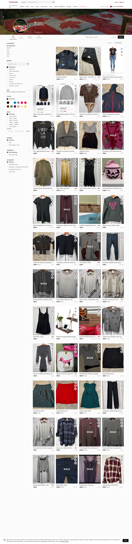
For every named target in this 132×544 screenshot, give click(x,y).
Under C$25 (11, 116)
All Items (10, 140)
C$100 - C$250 (12, 122)
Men (27, 6)
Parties (75, 6)
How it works (104, 6)
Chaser (10, 79)
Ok (125, 540)
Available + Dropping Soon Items (17, 167)
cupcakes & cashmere (14, 83)
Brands (69, 6)
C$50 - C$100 (12, 120)
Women (22, 6)
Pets (51, 6)
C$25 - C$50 (12, 118)
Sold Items (11, 172)
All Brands (11, 67)
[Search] (40, 2)
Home (37, 6)
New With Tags (12, 155)
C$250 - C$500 (12, 124)
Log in (116, 2)
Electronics (44, 6)
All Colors (11, 99)
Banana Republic (13, 71)
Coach (10, 81)
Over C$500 (11, 126)
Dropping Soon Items (14, 169)
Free (9, 142)
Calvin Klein (11, 75)
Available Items (12, 164)
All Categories (11, 45)
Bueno (10, 73)
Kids (32, 6)
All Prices (11, 114)
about (114, 37)
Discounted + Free (13, 145)
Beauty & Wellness (59, 6)
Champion (11, 77)
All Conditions (12, 152)
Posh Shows (82, 6)
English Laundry (12, 85)
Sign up (121, 2)
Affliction (11, 69)
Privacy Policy (65, 541)
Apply (28, 131)
